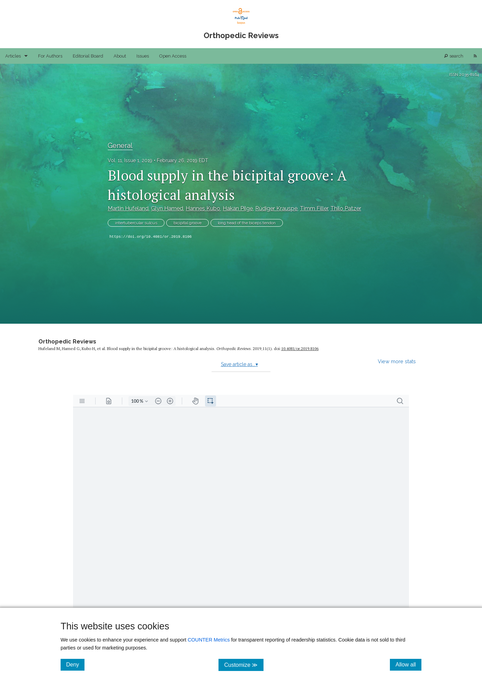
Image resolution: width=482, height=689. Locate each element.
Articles (13, 56)
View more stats (397, 361)
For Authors (50, 56)
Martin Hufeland (128, 208)
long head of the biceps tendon (247, 222)
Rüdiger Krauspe (276, 208)
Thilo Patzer (345, 208)
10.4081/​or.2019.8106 (300, 348)
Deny (75, 664)
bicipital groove (187, 222)
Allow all (408, 664)
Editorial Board (88, 56)
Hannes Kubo (203, 208)
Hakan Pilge (238, 208)
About (120, 56)
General (120, 145)
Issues (142, 56)
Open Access (172, 56)
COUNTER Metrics (209, 640)
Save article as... (239, 364)
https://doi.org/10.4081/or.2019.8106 (150, 237)
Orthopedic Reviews (67, 341)
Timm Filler (314, 208)
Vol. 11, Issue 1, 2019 (130, 160)
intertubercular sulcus (136, 222)
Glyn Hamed (167, 208)
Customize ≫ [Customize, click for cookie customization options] (243, 664)
